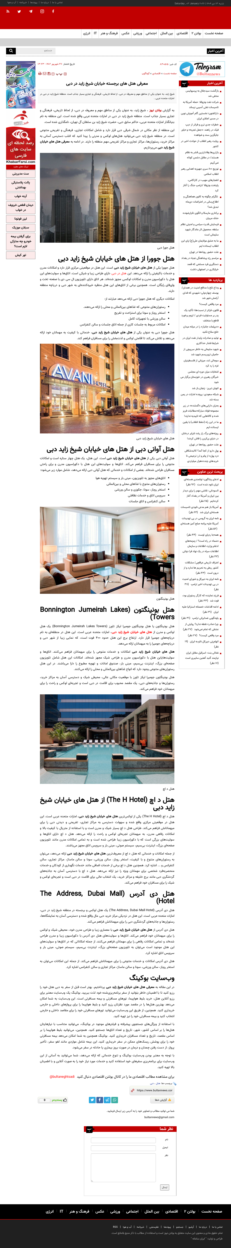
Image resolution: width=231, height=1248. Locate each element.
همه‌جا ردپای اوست (203, 535)
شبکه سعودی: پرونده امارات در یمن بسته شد (200, 397)
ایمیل (165, 1147)
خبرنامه (23, 3)
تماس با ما (57, 3)
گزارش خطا (163, 1100)
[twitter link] (92, 1100)
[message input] (123, 1167)
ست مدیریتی (20, 173)
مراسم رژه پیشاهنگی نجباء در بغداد (200, 258)
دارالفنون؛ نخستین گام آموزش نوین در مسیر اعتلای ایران (200, 116)
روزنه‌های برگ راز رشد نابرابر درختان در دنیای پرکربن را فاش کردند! (200, 436)
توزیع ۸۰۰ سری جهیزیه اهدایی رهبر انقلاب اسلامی (200, 171)
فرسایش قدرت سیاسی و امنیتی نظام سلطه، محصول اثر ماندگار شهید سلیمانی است (200, 229)
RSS (115, 1227)
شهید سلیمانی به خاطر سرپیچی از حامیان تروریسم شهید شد (201, 352)
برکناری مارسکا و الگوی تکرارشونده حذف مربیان (201, 215)
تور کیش (20, 255)
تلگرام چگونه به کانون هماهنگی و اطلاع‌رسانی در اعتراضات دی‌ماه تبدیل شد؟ (201, 202)
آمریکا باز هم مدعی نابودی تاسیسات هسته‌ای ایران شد (200, 509)
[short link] (154, 1090)
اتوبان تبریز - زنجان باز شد (205, 388)
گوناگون (146, 74)
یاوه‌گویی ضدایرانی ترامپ (200, 618)
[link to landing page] (202, 18)
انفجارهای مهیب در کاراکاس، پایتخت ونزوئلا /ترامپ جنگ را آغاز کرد (201, 185)
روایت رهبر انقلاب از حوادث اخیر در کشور (200, 143)
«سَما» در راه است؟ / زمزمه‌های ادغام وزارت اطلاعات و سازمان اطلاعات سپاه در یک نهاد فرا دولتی (200, 549)
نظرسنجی (154, 1227)
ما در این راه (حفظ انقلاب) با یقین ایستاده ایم (201, 424)
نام (166, 1140)
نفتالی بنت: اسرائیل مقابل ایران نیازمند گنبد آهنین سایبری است (201, 658)
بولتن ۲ (196, 33)
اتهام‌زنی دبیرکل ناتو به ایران (202, 644)
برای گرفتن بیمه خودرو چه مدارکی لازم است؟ (20, 241)
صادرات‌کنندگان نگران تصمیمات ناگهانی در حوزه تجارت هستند (173, 51)
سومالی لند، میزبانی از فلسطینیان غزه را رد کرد (201, 363)
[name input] (123, 1140)
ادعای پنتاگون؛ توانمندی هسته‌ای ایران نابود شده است (201, 482)
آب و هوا (11, 3)
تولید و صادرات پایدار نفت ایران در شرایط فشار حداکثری (200, 340)
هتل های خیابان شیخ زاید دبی (132, 632)
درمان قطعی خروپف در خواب (20, 208)
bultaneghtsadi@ (62, 1077)
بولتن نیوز (155, 110)
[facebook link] (99, 1100)
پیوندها (33, 3)
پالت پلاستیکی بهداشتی (21, 185)
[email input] (123, 1148)
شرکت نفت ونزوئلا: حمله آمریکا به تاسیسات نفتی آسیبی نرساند (201, 104)
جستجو (179, 1227)
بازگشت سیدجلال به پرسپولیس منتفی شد (202, 93)
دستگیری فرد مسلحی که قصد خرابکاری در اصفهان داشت (203, 267)
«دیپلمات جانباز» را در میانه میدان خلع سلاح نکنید (201, 329)
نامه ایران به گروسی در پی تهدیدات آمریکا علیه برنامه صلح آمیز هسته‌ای (199, 523)
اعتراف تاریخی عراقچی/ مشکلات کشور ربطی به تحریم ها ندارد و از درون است (201, 568)
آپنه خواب (20, 196)
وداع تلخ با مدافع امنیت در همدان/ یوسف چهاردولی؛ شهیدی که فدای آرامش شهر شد (200, 293)
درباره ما (45, 3)
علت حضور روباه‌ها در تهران (204, 252)
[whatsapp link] (114, 1100)
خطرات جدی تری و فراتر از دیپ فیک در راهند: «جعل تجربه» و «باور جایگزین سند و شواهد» (200, 130)
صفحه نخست (214, 33)
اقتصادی (156, 74)
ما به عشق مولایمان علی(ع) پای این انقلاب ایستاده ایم (200, 243)
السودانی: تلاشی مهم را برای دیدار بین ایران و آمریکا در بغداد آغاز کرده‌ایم (201, 496)
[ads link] (202, 69)
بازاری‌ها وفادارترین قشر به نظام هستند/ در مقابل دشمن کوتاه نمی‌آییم (202, 157)
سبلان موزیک (20, 227)
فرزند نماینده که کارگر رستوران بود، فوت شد (200, 598)
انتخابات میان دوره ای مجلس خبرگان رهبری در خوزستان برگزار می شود (199, 377)
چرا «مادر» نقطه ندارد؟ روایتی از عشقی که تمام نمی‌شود (201, 626)
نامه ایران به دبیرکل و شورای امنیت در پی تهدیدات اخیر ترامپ (200, 584)
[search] (11, 51)
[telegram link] (107, 1100)
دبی (152, 1083)
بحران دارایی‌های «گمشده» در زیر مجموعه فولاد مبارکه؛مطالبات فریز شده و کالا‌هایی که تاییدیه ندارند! (201, 411)
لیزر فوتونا (20, 218)
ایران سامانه (198, 1239)
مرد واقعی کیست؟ (209, 304)
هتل (158, 1083)
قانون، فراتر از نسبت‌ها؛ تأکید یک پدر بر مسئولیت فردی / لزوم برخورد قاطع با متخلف (200, 315)
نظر (166, 1155)
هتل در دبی (119, 273)
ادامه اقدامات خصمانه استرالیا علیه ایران (200, 609)
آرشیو (191, 1227)
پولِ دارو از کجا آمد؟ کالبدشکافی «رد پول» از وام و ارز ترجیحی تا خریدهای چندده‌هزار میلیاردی (202, 456)
